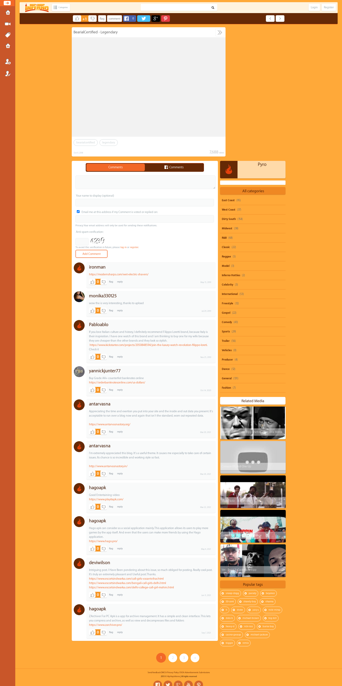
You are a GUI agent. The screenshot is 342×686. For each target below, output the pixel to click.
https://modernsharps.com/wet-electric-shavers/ (119, 274)
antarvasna (99, 404)
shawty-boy (249, 467)
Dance (226, 235)
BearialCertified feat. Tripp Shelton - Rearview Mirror (251, 298)
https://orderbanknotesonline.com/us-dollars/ (117, 382)
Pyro (262, 30)
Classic (226, 113)
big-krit (272, 484)
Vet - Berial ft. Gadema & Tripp (238, 436)
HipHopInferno (173, 671)
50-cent (230, 467)
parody (252, 459)
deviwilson (99, 562)
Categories (66, 7)
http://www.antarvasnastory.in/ (108, 466)
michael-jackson (259, 501)
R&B (224, 104)
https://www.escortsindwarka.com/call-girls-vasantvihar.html (126, 578)
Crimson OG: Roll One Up (236, 332)
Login (7, 61)
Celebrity (227, 151)
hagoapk (97, 487)
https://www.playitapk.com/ (106, 499)
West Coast (228, 76)
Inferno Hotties (231, 141)
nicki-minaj (274, 476)
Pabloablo (98, 324)
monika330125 (103, 295)
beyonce (270, 459)
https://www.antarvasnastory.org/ (109, 424)
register (134, 247)
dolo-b (229, 484)
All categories (253, 57)
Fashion (226, 254)
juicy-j (256, 476)
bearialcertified (85, 142)
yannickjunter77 (105, 370)
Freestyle (227, 169)
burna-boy (268, 492)
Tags (7, 35)
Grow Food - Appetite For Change (241, 401)
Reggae (226, 122)
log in (123, 247)
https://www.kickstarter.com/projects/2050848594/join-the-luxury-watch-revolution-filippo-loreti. (148, 345)
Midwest (227, 94)
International (230, 160)
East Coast (228, 66)
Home (7, 12)
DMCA (164, 667)
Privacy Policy (173, 667)
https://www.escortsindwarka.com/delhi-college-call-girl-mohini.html (131, 587)
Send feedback (154, 667)
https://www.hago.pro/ (103, 541)
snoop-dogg (232, 459)
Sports (226, 197)
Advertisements (191, 667)
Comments (115, 167)
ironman (97, 267)
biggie (229, 509)
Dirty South (229, 85)
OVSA (181, 667)
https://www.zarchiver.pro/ (105, 624)
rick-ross (248, 492)
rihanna (269, 467)
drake (240, 476)
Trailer (226, 207)
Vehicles (227, 216)
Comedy (227, 188)
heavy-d (230, 492)
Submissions (7, 46)
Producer (227, 226)
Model (225, 132)
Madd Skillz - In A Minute (236, 367)
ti (226, 476)
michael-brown (251, 484)
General (227, 244)
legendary (108, 142)
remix (246, 509)
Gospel (226, 179)
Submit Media (7, 24)
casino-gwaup (233, 501)
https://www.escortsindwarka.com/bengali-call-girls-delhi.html (127, 583)
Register (7, 73)
